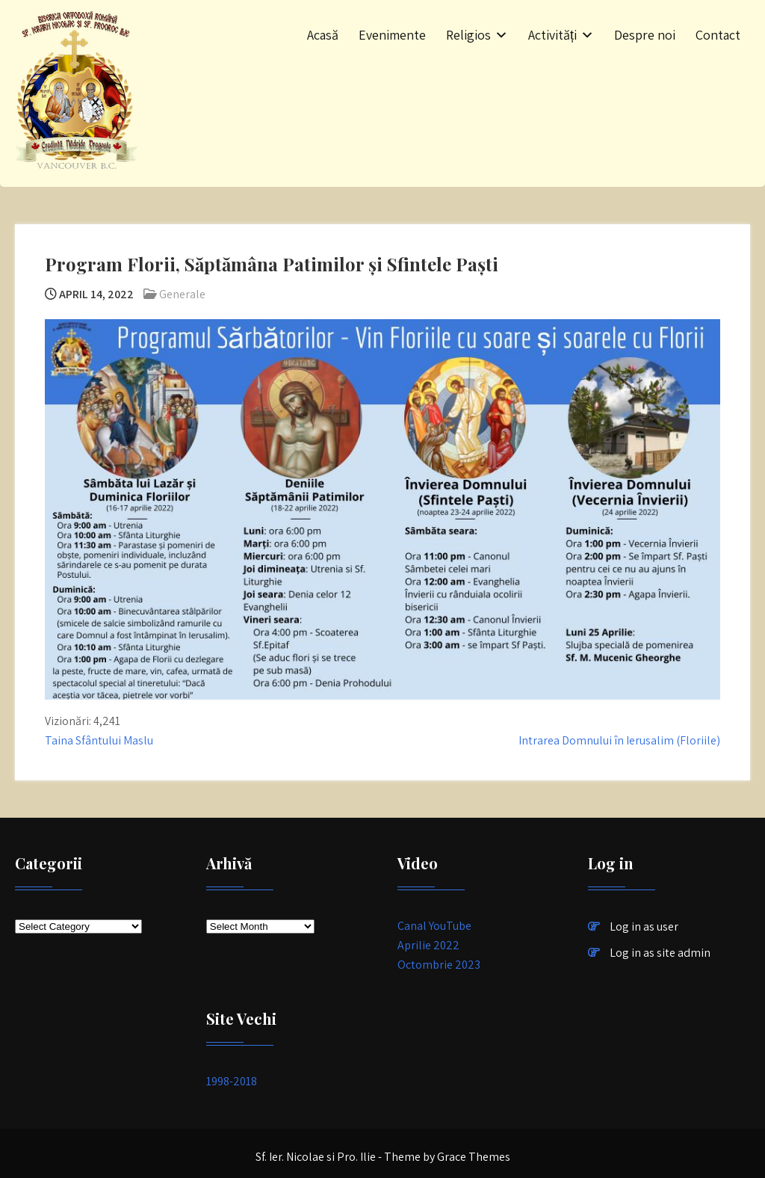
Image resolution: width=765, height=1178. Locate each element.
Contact (718, 34)
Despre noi (644, 34)
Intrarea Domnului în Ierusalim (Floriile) (619, 740)
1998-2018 (231, 1081)
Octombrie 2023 (438, 964)
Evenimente (392, 34)
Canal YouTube (434, 926)
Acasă (322, 34)
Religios (468, 34)
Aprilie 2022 (428, 945)
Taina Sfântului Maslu (99, 740)
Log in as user (644, 926)
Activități (552, 34)
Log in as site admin (660, 952)
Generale (182, 294)
